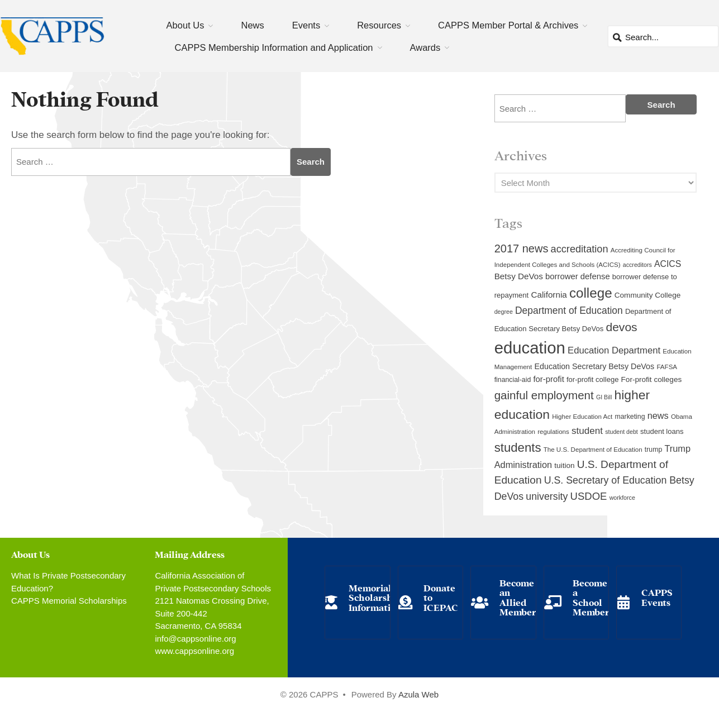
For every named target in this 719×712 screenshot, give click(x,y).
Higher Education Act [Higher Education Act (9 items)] (582, 416)
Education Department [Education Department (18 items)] (614, 350)
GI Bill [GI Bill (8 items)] (604, 397)
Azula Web (418, 694)
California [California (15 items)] (548, 294)
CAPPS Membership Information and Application (274, 47)
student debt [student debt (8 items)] (621, 431)
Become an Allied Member (517, 597)
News (252, 25)
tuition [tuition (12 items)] (564, 465)
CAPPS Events (657, 597)
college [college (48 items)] (590, 292)
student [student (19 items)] (587, 431)
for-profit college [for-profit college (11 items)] (592, 379)
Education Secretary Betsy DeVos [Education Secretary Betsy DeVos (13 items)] (594, 366)
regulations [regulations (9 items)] (553, 431)
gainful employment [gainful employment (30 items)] (544, 395)
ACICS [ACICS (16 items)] (667, 264)
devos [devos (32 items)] (621, 327)
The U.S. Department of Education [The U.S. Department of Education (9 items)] (593, 449)
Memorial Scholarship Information (375, 597)
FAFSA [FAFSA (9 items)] (666, 367)
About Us (185, 25)
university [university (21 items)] (547, 496)
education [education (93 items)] (529, 347)
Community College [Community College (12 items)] (647, 295)
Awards (425, 47)
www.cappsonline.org (194, 651)
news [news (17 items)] (658, 415)
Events (306, 25)
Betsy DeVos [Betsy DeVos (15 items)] (518, 276)
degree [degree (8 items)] (503, 311)
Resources (379, 25)
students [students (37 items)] (517, 448)
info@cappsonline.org (195, 638)
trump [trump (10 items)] (653, 449)
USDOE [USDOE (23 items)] (588, 496)
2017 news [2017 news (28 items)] (521, 248)
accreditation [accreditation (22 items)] (579, 249)
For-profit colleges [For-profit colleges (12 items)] (651, 379)
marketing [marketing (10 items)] (630, 416)
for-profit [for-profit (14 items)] (548, 379)
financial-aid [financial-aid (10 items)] (512, 380)
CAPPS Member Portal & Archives (508, 25)
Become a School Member (591, 597)
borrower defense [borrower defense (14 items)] (577, 276)
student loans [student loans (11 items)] (662, 431)
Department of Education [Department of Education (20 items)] (569, 310)
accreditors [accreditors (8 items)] (637, 264)
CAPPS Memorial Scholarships (69, 600)
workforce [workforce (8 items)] (622, 497)
